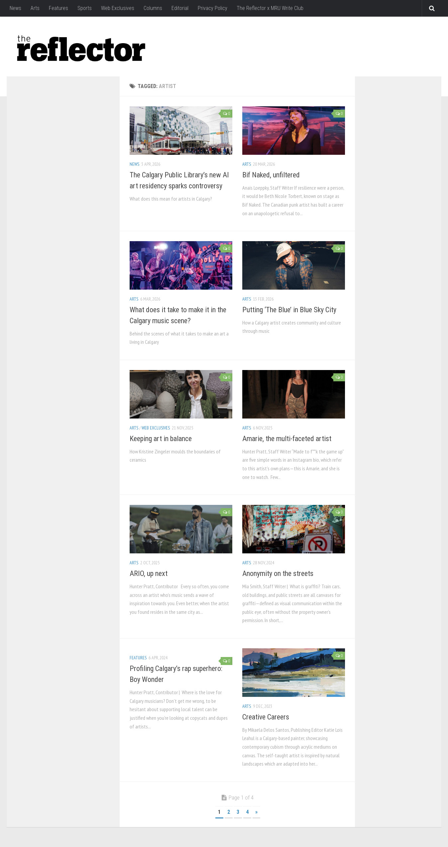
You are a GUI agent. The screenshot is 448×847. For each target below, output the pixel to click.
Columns (153, 8)
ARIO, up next (149, 573)
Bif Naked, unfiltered (271, 175)
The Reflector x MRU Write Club (270, 8)
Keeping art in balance (161, 438)
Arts (35, 8)
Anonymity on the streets (277, 573)
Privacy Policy (212, 8)
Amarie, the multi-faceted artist (286, 438)
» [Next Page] (256, 812)
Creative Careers (265, 717)
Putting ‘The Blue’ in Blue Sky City (289, 310)
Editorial (179, 8)
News (15, 8)
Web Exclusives (117, 8)
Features (58, 8)
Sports (84, 8)
